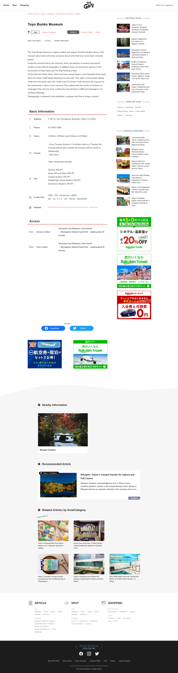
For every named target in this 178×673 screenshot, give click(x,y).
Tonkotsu (111, 618)
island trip (129, 115)
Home (30, 14)
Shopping (24, 5)
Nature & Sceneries (41, 626)
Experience (84, 621)
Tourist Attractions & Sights (44, 624)
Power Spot (129, 107)
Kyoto (53, 612)
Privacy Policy (67, 661)
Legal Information (124, 661)
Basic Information (34, 41)
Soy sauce (126, 618)
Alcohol (138, 107)
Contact (112, 661)
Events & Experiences (42, 629)
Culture (97, 32)
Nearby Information (61, 41)
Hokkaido (38, 612)
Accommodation (77, 624)
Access (47, 41)
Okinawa (46, 614)
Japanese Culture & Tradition (45, 621)
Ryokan (120, 115)
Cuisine (88, 624)
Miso (119, 618)
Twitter (83, 328)
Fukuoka (37, 614)
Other (116, 621)
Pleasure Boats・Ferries (126, 111)
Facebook (54, 328)
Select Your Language (164, 5)
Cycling (120, 107)
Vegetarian (123, 612)
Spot (15, 5)
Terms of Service (80, 661)
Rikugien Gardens (48, 450)
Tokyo (43, 14)
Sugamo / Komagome (49, 32)
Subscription (112, 612)
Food (54, 629)
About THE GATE (53, 661)
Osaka (60, 612)
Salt (109, 621)
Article (6, 5)
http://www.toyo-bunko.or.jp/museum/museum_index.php (73, 207)
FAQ (105, 661)
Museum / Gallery (87, 32)
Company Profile (94, 661)
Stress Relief (141, 111)
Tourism (74, 621)
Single (132, 612)
